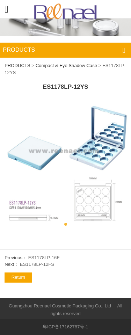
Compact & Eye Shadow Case (66, 65)
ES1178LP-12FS (37, 264)
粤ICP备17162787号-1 (65, 326)
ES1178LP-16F (44, 257)
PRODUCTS (17, 65)
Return (18, 277)
